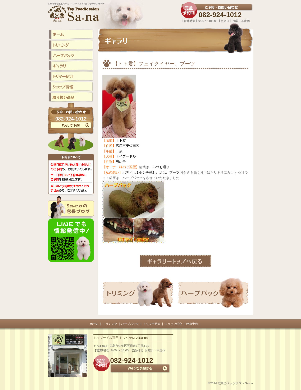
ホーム (94, 323)
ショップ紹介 (173, 323)
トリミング (110, 323)
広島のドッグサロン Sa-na (235, 383)
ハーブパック (130, 323)
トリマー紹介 (152, 323)
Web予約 (192, 323)
